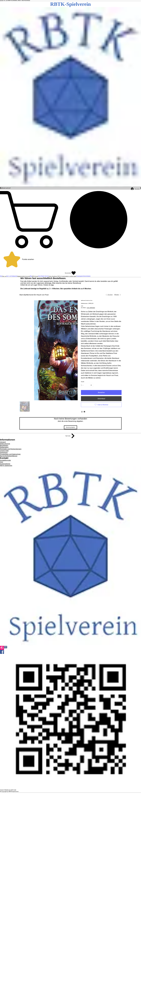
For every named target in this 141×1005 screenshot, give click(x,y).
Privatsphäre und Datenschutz (10, 454)
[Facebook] (84, 412)
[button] (70, 219)
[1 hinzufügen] (91, 385)
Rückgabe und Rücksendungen (10, 449)
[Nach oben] (70, 435)
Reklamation (4, 447)
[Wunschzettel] (70, 273)
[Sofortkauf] (101, 398)
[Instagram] (70, 648)
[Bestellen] (101, 392)
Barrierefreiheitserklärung (8, 456)
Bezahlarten (4, 445)
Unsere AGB (4, 451)
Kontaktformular (5, 460)
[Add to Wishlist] (101, 404)
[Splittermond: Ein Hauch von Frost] (36, 295)
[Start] (21, 295)
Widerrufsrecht (5, 444)
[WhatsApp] (82, 412)
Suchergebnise (5, 464)
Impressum (4, 452)
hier (52, 285)
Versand (3, 442)
